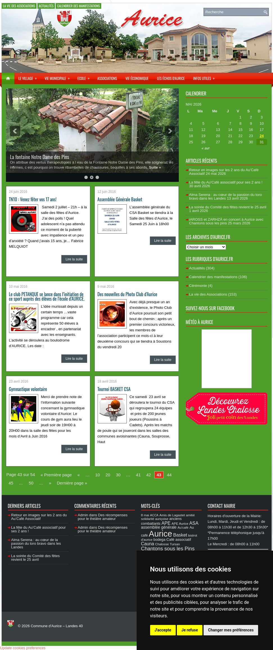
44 (169, 474)
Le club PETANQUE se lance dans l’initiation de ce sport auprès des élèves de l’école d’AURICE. (47, 296)
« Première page (56, 474)
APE (165, 523)
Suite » (155, 167)
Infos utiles (205, 77)
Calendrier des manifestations (78, 5)
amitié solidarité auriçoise (168, 517)
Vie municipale (59, 77)
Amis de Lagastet (172, 515)
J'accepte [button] (163, 630)
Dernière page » (72, 483)
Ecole (85, 77)
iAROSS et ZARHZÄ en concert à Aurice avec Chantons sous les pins (226, 221)
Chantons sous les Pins (168, 548)
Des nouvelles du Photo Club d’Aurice (127, 294)
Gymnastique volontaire (28, 389)
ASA (193, 523)
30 (118, 474)
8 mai (145, 515)
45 (11, 483)
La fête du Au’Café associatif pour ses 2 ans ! (226, 182)
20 (107, 474)
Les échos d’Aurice (171, 78)
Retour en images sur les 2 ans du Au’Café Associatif (39, 517)
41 (138, 474)
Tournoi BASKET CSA (114, 389)
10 (97, 474)
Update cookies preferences (23, 648)
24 (261, 136)
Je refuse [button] (189, 630)
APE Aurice (180, 523)
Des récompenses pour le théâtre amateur (103, 517)
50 (31, 483)
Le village (29, 77)
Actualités (46, 5)
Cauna (147, 543)
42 (148, 474)
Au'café (183, 527)
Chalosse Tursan (167, 544)
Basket (180, 534)
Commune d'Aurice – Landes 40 (57, 626)
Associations (107, 78)
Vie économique (136, 78)
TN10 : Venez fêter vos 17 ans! (33, 199)
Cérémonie (198, 285)
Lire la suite (74, 259)
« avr (206, 148)
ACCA (154, 515)
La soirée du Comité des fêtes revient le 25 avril (228, 207)
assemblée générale (159, 527)
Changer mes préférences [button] (231, 630)
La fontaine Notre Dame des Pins (39, 156)
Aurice (160, 533)
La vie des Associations (19, 5)
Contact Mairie (222, 505)
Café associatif (178, 539)
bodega (159, 540)
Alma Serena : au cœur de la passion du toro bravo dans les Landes (225, 196)
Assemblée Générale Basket (120, 199)
